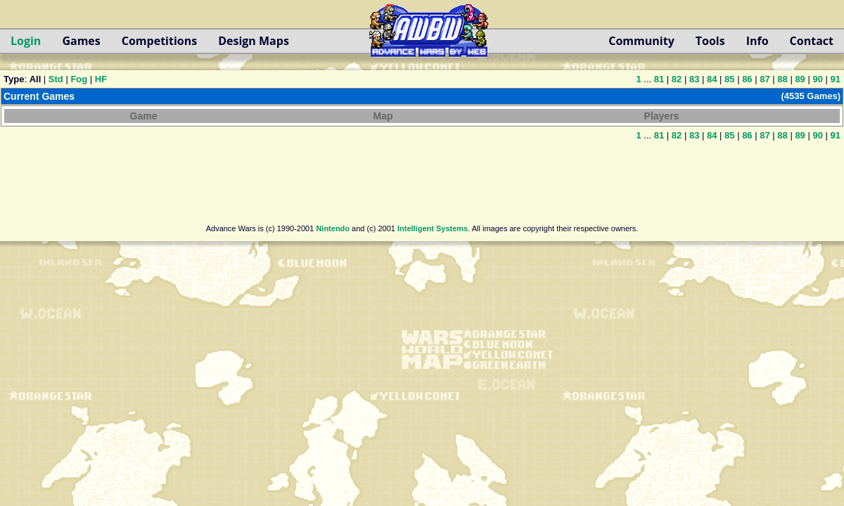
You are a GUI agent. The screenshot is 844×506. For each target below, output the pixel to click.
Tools (710, 40)
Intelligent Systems (432, 228)
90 (817, 79)
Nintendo (333, 228)
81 (659, 79)
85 (729, 79)
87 (764, 79)
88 (782, 79)
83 (694, 79)
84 (712, 79)
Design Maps (253, 40)
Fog (78, 79)
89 (800, 79)
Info (757, 40)
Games (81, 40)
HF (101, 79)
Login (26, 40)
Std (56, 79)
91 (835, 79)
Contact (811, 40)
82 (677, 79)
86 (747, 79)
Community (641, 40)
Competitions (159, 40)
